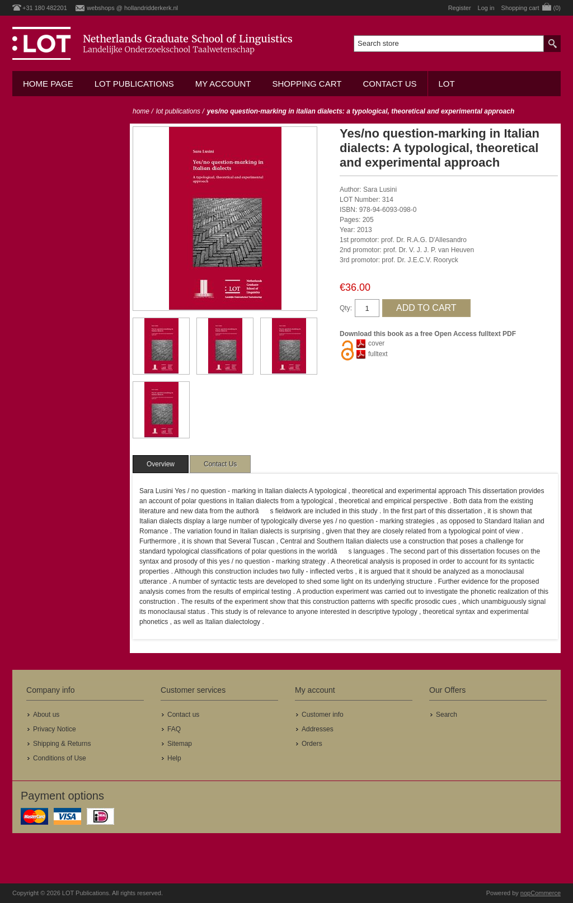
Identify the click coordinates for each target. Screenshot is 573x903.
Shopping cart (306, 83)
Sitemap (179, 744)
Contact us (389, 83)
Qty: (346, 308)
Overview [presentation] (161, 464)
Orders (312, 744)
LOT (447, 83)
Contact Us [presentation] (220, 464)
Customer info (323, 714)
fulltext (378, 354)
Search (446, 714)
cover (376, 343)
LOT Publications (134, 83)
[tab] (161, 464)
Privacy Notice (54, 729)
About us (46, 714)
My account (223, 83)
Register (459, 7)
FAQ (174, 729)
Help (174, 758)
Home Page (48, 83)
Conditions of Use (59, 758)
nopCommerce (540, 893)
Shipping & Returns (62, 744)
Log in (486, 7)
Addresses (318, 729)
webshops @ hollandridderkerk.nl (132, 7)
